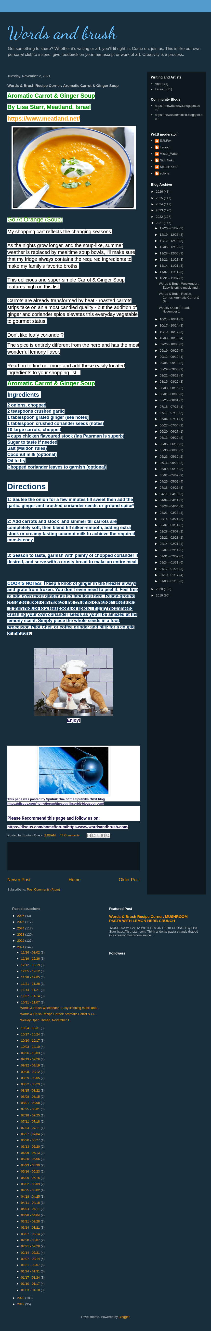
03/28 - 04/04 (169, 506)
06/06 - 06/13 (169, 444)
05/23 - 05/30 (169, 456)
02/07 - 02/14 (169, 550)
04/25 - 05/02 (169, 481)
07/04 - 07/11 (169, 419)
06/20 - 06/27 (169, 431)
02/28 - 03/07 (169, 531)
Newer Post (18, 879)
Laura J (160, 89)
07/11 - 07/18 (169, 413)
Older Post (129, 879)
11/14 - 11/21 (169, 265)
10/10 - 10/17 (169, 332)
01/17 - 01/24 (169, 569)
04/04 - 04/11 (169, 500)
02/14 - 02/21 (169, 544)
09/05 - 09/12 (169, 363)
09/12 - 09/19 (169, 357)
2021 (160, 223)
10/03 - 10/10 (169, 338)
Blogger (124, 1317)
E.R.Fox (165, 140)
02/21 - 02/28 (169, 537)
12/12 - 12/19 (169, 241)
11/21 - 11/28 (169, 259)
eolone (164, 173)
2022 (160, 217)
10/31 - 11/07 (169, 278)
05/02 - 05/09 (169, 475)
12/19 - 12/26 (169, 234)
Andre (159, 84)
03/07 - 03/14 (169, 525)
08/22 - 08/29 (169, 375)
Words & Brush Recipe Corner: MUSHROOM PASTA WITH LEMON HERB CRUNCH (148, 918)
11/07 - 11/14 (169, 272)
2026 (160, 191)
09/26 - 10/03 (169, 344)
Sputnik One (168, 167)
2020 (160, 589)
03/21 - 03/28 (169, 513)
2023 (160, 210)
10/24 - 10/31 (169, 319)
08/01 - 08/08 (169, 394)
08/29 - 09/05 (169, 369)
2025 (160, 198)
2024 (160, 204)
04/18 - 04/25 (169, 487)
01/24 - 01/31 (169, 562)
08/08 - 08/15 (169, 388)
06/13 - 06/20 (169, 437)
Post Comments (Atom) (43, 889)
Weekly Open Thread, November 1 (174, 309)
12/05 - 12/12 (169, 247)
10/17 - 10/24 (169, 325)
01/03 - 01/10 (169, 581)
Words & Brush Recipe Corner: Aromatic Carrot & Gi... (179, 297)
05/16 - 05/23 (169, 463)
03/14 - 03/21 (169, 519)
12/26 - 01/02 (169, 228)
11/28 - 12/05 (169, 253)
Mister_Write (169, 154)
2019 (160, 595)
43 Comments (70, 835)
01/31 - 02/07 (169, 556)
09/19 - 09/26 (169, 350)
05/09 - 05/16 (169, 469)
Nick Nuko (167, 160)
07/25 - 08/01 (169, 400)
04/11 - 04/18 (169, 494)
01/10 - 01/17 (169, 575)
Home (75, 879)
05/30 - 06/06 (169, 450)
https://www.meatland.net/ (43, 118)
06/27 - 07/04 (169, 425)
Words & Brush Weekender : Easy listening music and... (179, 285)
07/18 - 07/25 (169, 406)
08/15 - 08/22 (169, 381)
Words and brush (62, 33)
